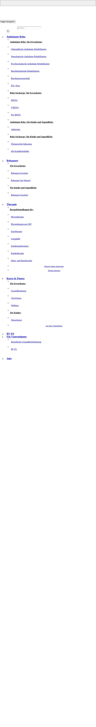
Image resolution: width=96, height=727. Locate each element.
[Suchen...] (29, 28)
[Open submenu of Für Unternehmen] (48, 3)
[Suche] (7, 30)
